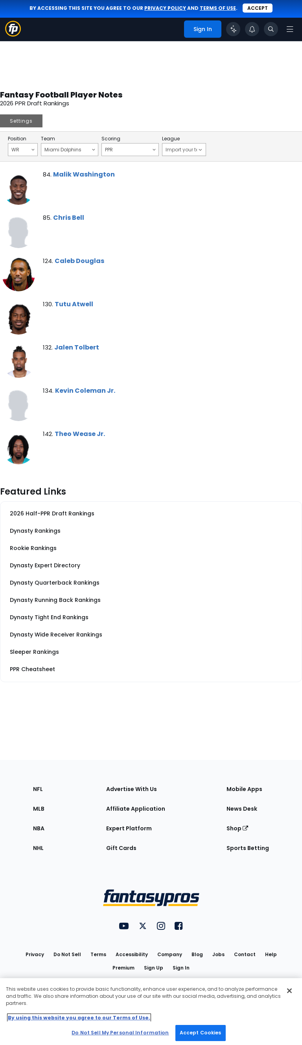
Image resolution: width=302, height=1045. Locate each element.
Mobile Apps (244, 789)
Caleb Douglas (79, 260)
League (171, 138)
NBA (38, 828)
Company (169, 954)
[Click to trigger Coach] (233, 29)
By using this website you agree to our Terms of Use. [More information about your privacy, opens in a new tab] (79, 1017)
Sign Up (153, 967)
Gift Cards (121, 848)
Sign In (181, 967)
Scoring (110, 138)
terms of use (218, 8)
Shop (237, 828)
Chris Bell (68, 217)
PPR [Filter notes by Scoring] (130, 149)
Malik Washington (84, 174)
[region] (151, 1011)
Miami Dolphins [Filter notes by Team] (69, 149)
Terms (98, 954)
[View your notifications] (252, 29)
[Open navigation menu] (290, 29)
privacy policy (165, 8)
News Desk (241, 809)
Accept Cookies (200, 1032)
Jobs (218, 954)
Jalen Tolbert (76, 347)
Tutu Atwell (74, 304)
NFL (38, 789)
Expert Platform (129, 828)
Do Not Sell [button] (67, 954)
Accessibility (132, 954)
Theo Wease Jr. (80, 433)
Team (48, 138)
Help (271, 954)
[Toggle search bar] (271, 29)
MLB (38, 809)
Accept (257, 8)
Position (17, 138)
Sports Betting (247, 848)
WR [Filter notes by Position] (23, 149)
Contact (245, 954)
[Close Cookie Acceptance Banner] (289, 990)
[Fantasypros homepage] (13, 34)
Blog (197, 954)
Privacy (35, 954)
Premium (123, 967)
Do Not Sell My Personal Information (120, 1032)
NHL (38, 848)
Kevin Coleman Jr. (85, 390)
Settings (21, 121)
